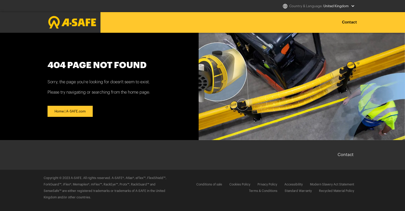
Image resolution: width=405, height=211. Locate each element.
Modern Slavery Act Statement (332, 184)
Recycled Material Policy (336, 190)
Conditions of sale (209, 184)
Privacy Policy (267, 184)
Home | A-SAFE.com (70, 111)
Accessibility (293, 184)
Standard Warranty (298, 190)
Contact (349, 22)
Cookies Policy (239, 184)
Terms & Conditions (263, 190)
